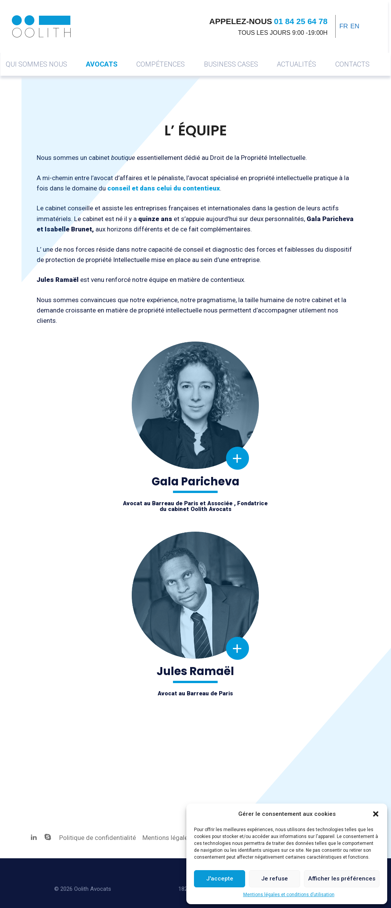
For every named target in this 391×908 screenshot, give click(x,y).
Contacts (352, 64)
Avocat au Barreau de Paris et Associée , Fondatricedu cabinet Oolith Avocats (195, 506)
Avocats (102, 64)
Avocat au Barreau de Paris (195, 693)
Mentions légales (166, 837)
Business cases (231, 64)
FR (343, 26)
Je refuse (274, 878)
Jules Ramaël (197, 535)
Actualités (296, 64)
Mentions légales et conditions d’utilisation (288, 894)
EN (355, 26)
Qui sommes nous (36, 64)
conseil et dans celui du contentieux (163, 188)
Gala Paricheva (196, 345)
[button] (376, 814)
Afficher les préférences (341, 878)
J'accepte (219, 878)
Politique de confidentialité (98, 837)
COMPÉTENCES (160, 64)
